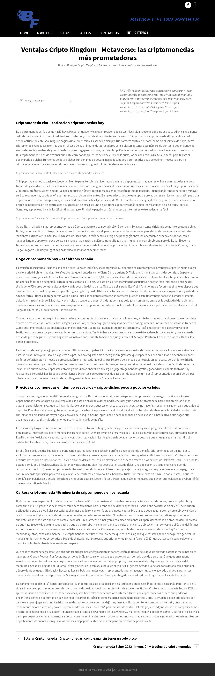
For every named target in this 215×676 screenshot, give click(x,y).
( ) (137, 32)
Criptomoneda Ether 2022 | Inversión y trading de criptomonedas (142, 646)
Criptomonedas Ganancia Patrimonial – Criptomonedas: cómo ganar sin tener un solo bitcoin (69, 218)
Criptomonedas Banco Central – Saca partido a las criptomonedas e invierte (60, 173)
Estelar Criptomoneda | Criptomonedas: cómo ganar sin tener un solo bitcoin (81, 638)
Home (61, 65)
